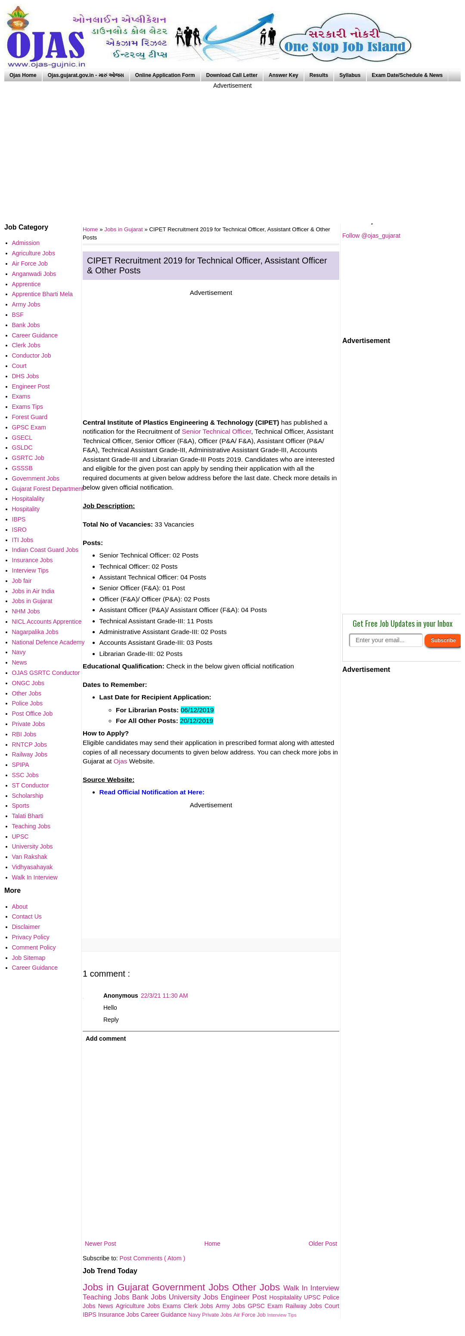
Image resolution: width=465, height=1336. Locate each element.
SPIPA (20, 764)
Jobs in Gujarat (124, 229)
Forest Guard (29, 417)
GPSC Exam (266, 1305)
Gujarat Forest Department (48, 488)
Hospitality (26, 509)
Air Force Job (250, 1315)
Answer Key (283, 75)
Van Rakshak (29, 856)
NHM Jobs (26, 611)
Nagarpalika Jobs (35, 631)
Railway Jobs (305, 1305)
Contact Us (27, 916)
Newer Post (100, 1243)
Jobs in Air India (33, 591)
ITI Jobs (23, 539)
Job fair (22, 580)
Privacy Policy (31, 937)
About (20, 906)
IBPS (90, 1314)
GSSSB (22, 468)
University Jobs (195, 1297)
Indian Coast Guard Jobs (45, 549)
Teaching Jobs (107, 1297)
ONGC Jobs (28, 683)
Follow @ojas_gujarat (371, 235)
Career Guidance (165, 1314)
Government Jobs (192, 1287)
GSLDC (22, 447)
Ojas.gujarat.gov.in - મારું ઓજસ (86, 75)
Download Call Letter (231, 75)
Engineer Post (245, 1297)
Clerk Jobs (199, 1305)
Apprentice (26, 284)
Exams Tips (27, 406)
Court (332, 1305)
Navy (195, 1315)
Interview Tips (282, 1315)
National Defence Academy (48, 642)
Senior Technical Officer (216, 431)
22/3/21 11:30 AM (164, 995)
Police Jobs (27, 703)
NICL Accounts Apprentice (47, 621)
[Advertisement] (232, 150)
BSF (18, 314)
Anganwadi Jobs (34, 273)
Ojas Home (23, 75)
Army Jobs (232, 1305)
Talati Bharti (27, 815)
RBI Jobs (24, 734)
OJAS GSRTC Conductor (46, 672)
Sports (20, 805)
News (107, 1305)
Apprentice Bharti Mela (42, 294)
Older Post (323, 1243)
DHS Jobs (25, 376)
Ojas (120, 761)
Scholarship (27, 795)
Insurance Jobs (119, 1314)
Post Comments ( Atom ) (152, 1258)
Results (319, 75)
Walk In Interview (311, 1288)
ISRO (19, 529)
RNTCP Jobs (29, 744)
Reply (111, 1019)
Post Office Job (32, 713)
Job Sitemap (29, 957)
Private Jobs (217, 1315)
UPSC (313, 1297)
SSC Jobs (25, 775)
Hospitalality (286, 1297)
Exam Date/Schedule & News (407, 75)
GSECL (22, 437)
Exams (173, 1305)
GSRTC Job (28, 457)
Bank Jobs (150, 1297)
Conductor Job (31, 355)
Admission (26, 242)
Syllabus (349, 75)
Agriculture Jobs (139, 1305)
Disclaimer (26, 926)
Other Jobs (257, 1287)
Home (212, 1243)
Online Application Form (165, 75)
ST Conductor (30, 785)
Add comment (106, 1038)
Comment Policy (34, 947)
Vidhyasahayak (32, 867)
